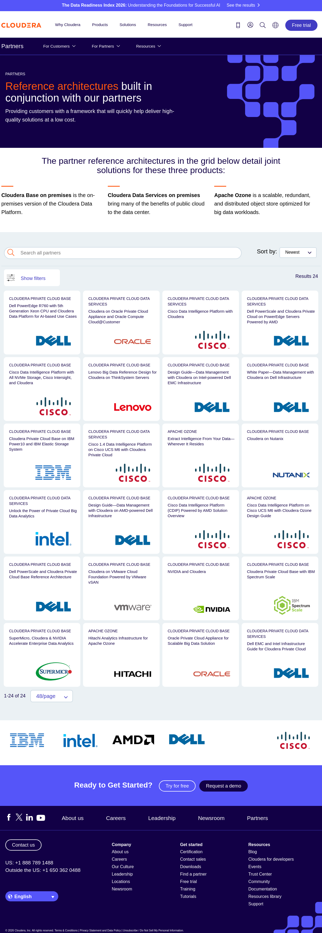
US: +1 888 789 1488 (29, 862)
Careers (116, 818)
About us (73, 818)
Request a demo (223, 786)
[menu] (250, 25)
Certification (191, 852)
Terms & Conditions (66, 930)
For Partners (103, 46)
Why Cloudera (67, 24)
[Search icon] (263, 26)
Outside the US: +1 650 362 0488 (43, 870)
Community (259, 881)
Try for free (177, 786)
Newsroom (211, 818)
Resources (157, 24)
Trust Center (260, 874)
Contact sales (193, 859)
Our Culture (123, 866)
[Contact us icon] (238, 26)
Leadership (162, 818)
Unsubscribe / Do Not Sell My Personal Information (153, 930)
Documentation (262, 889)
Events (254, 866)
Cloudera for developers (271, 859)
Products (100, 24)
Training (187, 889)
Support (186, 24)
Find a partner (193, 874)
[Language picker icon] (275, 27)
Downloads (190, 866)
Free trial (301, 25)
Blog (252, 852)
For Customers (56, 46)
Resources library (264, 896)
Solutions (127, 24)
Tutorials (188, 896)
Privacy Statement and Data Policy (100, 930)
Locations (121, 881)
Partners (12, 46)
